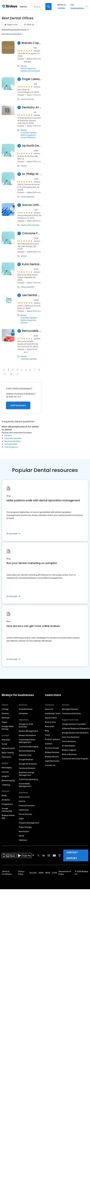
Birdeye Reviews (52, 752)
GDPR (41, 873)
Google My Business (28, 764)
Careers (48, 743)
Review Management (28, 731)
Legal (21, 818)
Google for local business (26, 725)
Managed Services (70, 709)
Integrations (7, 804)
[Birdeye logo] (10, 6)
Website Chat (25, 755)
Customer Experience (28, 779)
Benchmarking (8, 780)
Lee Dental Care (31, 295)
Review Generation (27, 735)
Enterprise (23, 713)
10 (11, 374)
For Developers (68, 745)
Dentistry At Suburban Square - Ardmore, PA (31, 107)
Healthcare (24, 810)
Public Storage (25, 827)
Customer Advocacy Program (75, 758)
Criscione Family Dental (31, 233)
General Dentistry (28, 137)
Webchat (6, 739)
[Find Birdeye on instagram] (49, 855)
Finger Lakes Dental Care (31, 79)
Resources (49, 726)
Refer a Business (69, 754)
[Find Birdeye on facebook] (33, 855)
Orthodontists (33, 225)
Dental (23, 66)
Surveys (5, 772)
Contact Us (50, 765)
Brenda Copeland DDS (31, 43)
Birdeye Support (69, 750)
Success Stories (52, 748)
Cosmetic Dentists (29, 133)
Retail (21, 836)
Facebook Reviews (27, 768)
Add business (18, 405)
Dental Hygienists (28, 68)
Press (47, 735)
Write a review (61, 6)
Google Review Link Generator (75, 733)
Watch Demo (51, 718)
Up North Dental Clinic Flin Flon (31, 145)
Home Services (25, 814)
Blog (47, 730)
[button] (17, 374)
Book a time (50, 722)
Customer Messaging (28, 746)
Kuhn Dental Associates (31, 264)
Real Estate (24, 831)
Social (4, 744)
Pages (4, 722)
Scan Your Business (70, 737)
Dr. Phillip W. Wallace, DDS (31, 174)
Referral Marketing (27, 751)
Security (33, 873)
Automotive (24, 797)
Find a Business (69, 741)
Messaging (6, 767)
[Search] (48, 6)
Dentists (24, 71)
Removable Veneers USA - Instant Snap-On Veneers (31, 331)
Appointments (8, 748)
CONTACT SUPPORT (72, 855)
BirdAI (4, 795)
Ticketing (6, 785)
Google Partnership (7, 809)
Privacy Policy (21, 872)
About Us (49, 709)
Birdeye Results (52, 756)
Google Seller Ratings (8, 727)
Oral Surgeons (11, 447)
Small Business (25, 709)
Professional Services (71, 713)
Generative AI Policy (65, 872)
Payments (6, 757)
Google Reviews (26, 759)
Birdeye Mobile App (8, 816)
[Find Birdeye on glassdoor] (59, 855)
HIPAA (47, 873)
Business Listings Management (26, 773)
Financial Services (27, 805)
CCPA (54, 873)
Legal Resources (52, 761)
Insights (5, 776)
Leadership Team (53, 713)
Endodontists (34, 71)
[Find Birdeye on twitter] (38, 855)
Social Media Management (25, 784)
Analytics (6, 800)
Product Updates (52, 739)
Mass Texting (8, 752)
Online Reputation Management (27, 740)
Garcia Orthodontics (31, 205)
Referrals (6, 718)
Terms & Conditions (7, 872)
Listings (5, 709)
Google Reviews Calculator (74, 724)
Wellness (23, 840)
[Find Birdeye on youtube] (54, 855)
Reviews (5, 713)
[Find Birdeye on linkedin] (43, 855)
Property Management (29, 823)
